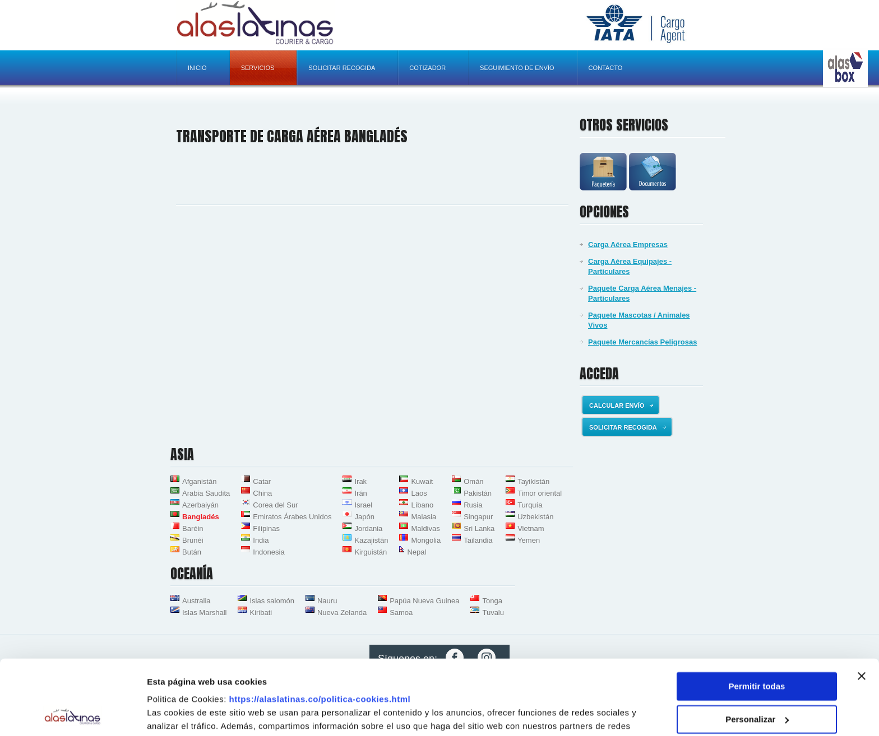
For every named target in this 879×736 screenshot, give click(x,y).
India (261, 540)
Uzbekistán (535, 517)
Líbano (422, 505)
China (262, 493)
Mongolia (426, 540)
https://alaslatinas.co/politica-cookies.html (320, 629)
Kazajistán (371, 540)
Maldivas (425, 528)
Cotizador (427, 67)
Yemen (528, 540)
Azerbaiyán (200, 505)
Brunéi (192, 540)
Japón (364, 517)
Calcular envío (621, 405)
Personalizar (757, 649)
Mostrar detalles (179, 714)
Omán (473, 481)
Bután (191, 552)
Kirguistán (370, 552)
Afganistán (199, 481)
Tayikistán (533, 481)
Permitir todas (757, 616)
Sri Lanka (479, 528)
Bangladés (200, 517)
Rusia (473, 505)
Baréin (192, 528)
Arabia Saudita (206, 493)
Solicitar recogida (341, 67)
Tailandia (478, 540)
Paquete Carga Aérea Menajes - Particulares (642, 293)
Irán (360, 493)
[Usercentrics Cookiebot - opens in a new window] (73, 714)
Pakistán (478, 493)
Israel (363, 505)
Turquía (529, 505)
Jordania (368, 528)
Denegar (757, 682)
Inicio (197, 67)
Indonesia (268, 552)
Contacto (606, 67)
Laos (419, 493)
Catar (262, 481)
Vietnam (530, 528)
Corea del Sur (275, 505)
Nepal (416, 552)
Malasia (423, 517)
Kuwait (422, 481)
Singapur (478, 517)
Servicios (258, 67)
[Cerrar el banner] (862, 606)
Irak (360, 481)
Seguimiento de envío (517, 67)
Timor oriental (539, 493)
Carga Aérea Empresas (628, 244)
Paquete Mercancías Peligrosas (642, 342)
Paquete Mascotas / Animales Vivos (639, 320)
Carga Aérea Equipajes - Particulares (630, 266)
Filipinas (266, 528)
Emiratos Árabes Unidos (292, 517)
